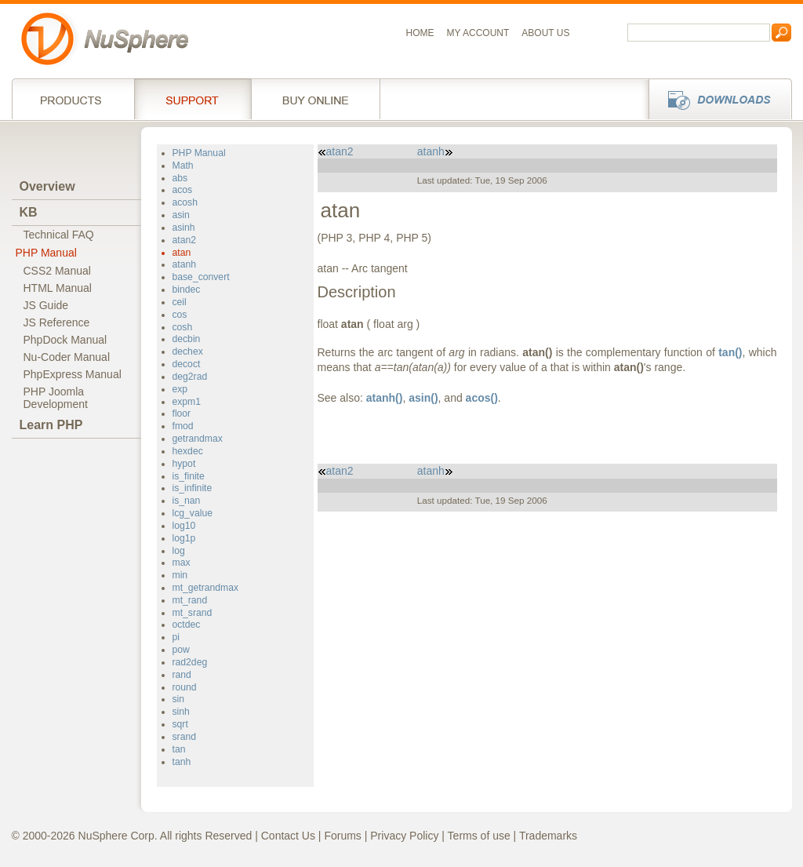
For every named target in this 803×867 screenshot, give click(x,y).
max (182, 562)
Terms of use (479, 835)
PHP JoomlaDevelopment (56, 397)
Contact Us (288, 835)
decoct (187, 364)
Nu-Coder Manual (67, 357)
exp (180, 389)
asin (181, 214)
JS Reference (57, 322)
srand (184, 736)
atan (182, 252)
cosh (183, 327)
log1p (184, 538)
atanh (184, 264)
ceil (180, 302)
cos (180, 314)
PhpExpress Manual (73, 374)
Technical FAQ (59, 234)
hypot (184, 463)
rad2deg (190, 662)
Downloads (715, 98)
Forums (342, 835)
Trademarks (548, 835)
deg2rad (190, 376)
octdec (187, 624)
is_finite (189, 476)
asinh (184, 227)
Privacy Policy (404, 835)
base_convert (201, 276)
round (185, 687)
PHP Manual (46, 252)
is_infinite (193, 488)
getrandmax (198, 438)
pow (181, 649)
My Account (478, 32)
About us (545, 32)
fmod (183, 426)
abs (180, 178)
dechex (188, 351)
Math (183, 165)
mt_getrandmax (206, 587)
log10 (184, 525)
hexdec (188, 451)
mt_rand (190, 600)
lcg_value (193, 513)
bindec (187, 289)
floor (182, 413)
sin (179, 699)
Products (73, 98)
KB (29, 212)
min (180, 575)
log (179, 550)
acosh (185, 202)
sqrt (180, 724)
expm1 (187, 401)
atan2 (184, 240)
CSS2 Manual (57, 270)
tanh (182, 761)
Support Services (192, 98)
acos (183, 189)
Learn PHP (51, 425)
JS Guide (46, 305)
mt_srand (193, 612)
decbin (187, 338)
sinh (181, 711)
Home (420, 32)
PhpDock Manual (65, 339)
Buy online (315, 98)
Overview (47, 186)
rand (182, 674)
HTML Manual (58, 288)
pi (176, 637)
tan (179, 749)
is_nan (187, 500)
